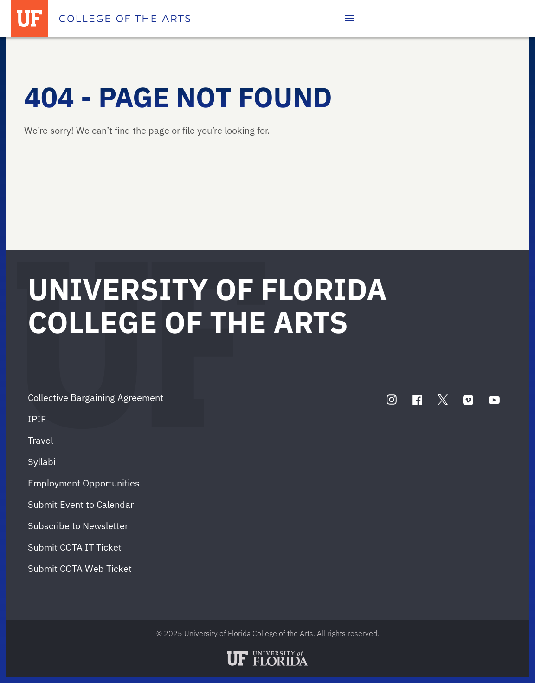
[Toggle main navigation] (349, 19)
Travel (40, 440)
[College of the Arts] (124, 18)
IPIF (37, 419)
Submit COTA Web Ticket (80, 568)
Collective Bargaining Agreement (95, 397)
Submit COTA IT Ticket (75, 547)
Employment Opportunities (84, 483)
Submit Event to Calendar (81, 504)
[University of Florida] (29, 18)
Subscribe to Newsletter (78, 525)
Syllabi (42, 461)
